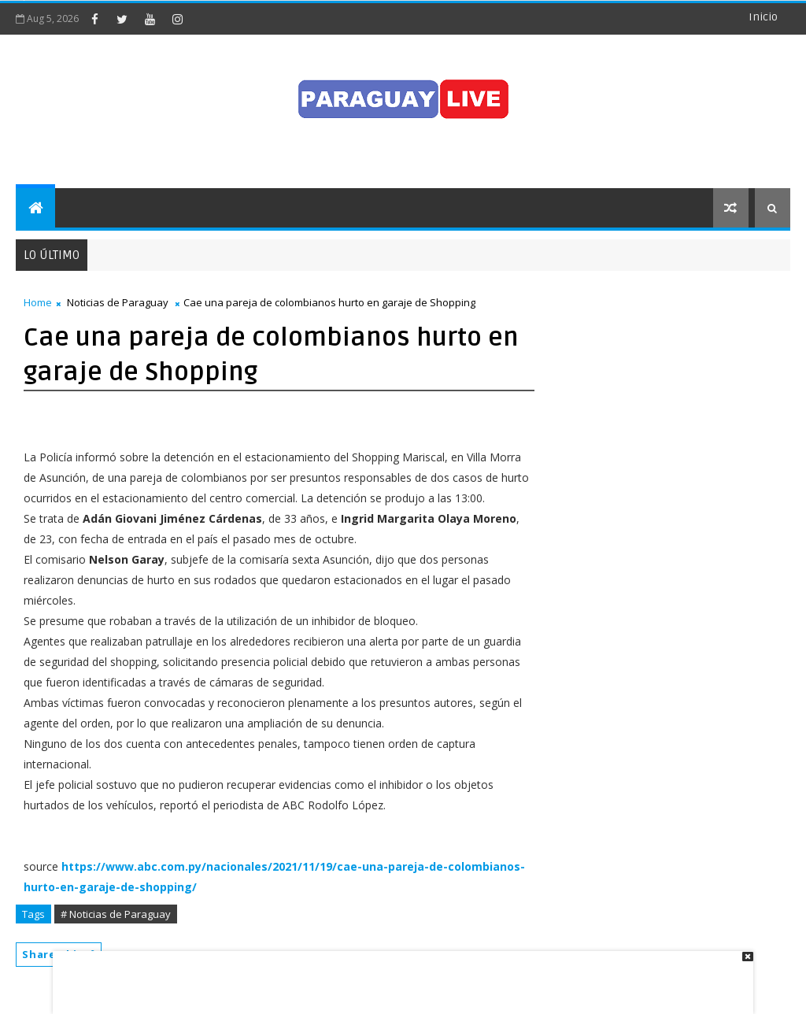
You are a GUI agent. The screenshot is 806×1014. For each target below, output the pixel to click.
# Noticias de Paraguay (116, 914)
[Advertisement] (397, 974)
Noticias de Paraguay (117, 302)
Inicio (763, 17)
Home (38, 302)
